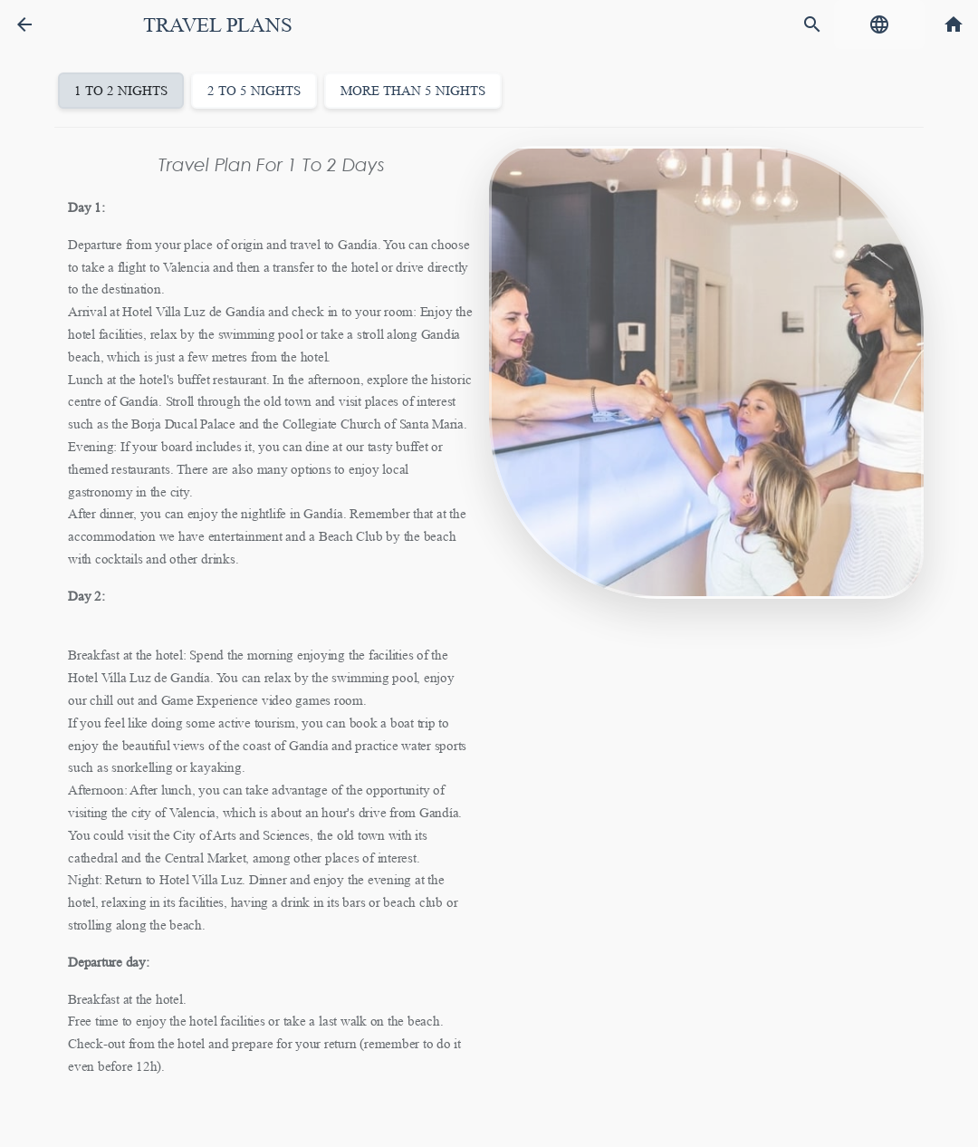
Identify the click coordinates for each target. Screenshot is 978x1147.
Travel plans (217, 25)
